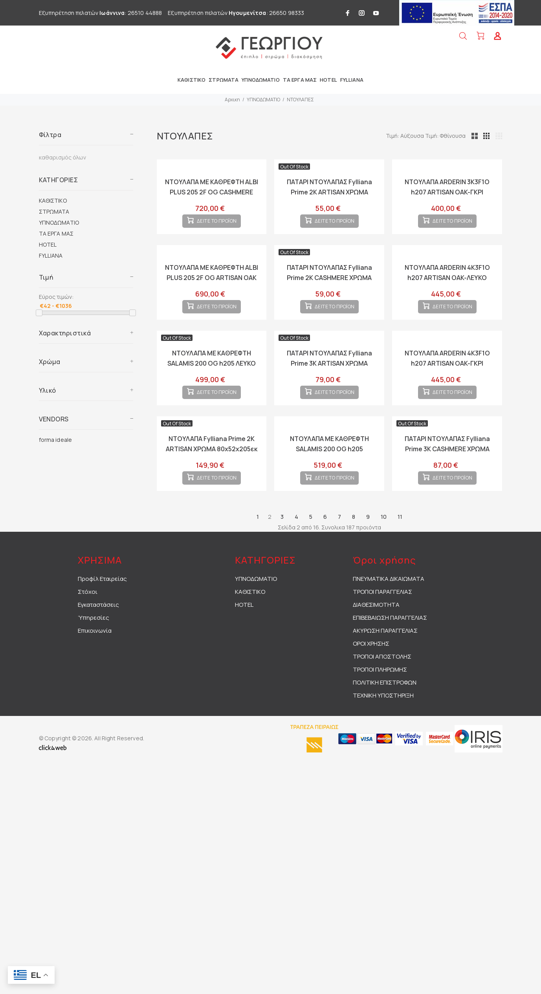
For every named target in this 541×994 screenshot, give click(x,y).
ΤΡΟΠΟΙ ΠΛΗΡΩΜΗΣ (380, 694)
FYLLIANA (51, 255)
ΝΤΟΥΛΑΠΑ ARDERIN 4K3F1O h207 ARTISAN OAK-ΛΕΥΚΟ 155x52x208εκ (447, 283)
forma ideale (55, 439)
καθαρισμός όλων (62, 157)
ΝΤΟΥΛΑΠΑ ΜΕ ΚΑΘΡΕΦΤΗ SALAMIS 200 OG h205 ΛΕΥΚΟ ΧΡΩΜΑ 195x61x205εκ (211, 375)
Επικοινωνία (95, 656)
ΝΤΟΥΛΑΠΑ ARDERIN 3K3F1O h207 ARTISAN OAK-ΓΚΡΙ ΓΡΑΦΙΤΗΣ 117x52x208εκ (447, 192)
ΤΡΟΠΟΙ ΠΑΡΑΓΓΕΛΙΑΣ (382, 617)
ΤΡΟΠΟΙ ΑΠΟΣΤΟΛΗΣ (382, 681)
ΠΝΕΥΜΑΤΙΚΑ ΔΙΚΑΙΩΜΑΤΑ (388, 604)
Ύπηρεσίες (93, 643)
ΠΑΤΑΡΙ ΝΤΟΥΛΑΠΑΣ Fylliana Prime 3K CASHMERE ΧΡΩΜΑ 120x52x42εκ (447, 467)
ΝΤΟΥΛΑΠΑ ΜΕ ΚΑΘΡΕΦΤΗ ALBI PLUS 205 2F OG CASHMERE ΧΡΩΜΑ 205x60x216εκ (211, 192)
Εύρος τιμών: (56, 296)
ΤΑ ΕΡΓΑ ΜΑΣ (56, 233)
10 (384, 542)
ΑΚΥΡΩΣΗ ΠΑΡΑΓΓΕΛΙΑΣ (385, 656)
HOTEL (48, 244)
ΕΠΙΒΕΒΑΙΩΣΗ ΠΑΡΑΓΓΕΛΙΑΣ (390, 643)
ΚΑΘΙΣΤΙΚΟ (53, 200)
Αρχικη (232, 99)
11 (400, 542)
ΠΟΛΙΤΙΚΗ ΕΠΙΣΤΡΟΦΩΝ (384, 707)
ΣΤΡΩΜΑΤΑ (54, 211)
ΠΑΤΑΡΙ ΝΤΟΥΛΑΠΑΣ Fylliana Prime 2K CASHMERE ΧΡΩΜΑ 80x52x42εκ (329, 283)
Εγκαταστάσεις (98, 630)
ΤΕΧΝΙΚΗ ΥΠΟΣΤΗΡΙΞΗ (383, 720)
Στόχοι (87, 617)
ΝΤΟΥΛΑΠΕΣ (300, 99)
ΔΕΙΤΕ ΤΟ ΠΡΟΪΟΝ (216, 227)
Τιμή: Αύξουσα (442, 135)
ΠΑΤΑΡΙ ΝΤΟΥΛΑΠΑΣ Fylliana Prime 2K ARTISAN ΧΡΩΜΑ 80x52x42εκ (329, 192)
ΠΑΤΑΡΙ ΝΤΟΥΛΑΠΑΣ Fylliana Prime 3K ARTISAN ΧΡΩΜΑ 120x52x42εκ (329, 375)
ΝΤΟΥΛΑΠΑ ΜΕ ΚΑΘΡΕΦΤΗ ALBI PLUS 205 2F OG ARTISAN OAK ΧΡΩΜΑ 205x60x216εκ (211, 283)
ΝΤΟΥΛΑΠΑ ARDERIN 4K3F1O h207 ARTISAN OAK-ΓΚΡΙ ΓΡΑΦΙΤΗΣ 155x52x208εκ (447, 375)
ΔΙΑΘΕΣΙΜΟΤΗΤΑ (376, 630)
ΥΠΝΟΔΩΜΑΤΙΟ (263, 99)
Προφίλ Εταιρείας (102, 604)
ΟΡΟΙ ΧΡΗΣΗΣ (371, 668)
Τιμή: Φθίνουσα (482, 135)
